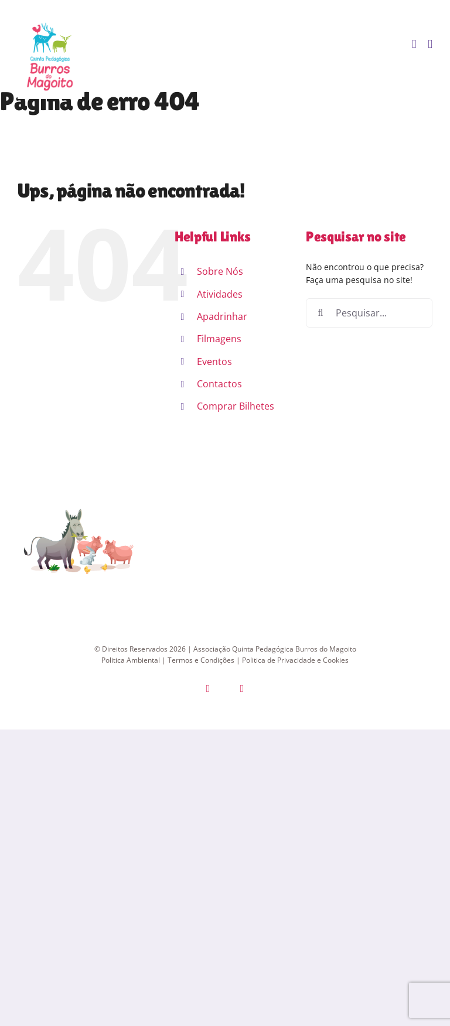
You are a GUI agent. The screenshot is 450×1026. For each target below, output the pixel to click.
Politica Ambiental (130, 660)
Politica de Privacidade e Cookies (295, 660)
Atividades (220, 294)
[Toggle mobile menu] (430, 44)
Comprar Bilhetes (235, 406)
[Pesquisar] (320, 313)
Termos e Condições (201, 660)
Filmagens (219, 338)
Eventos (214, 361)
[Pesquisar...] (369, 313)
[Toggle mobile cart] (414, 44)
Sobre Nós (220, 271)
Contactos (219, 383)
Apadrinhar (222, 316)
